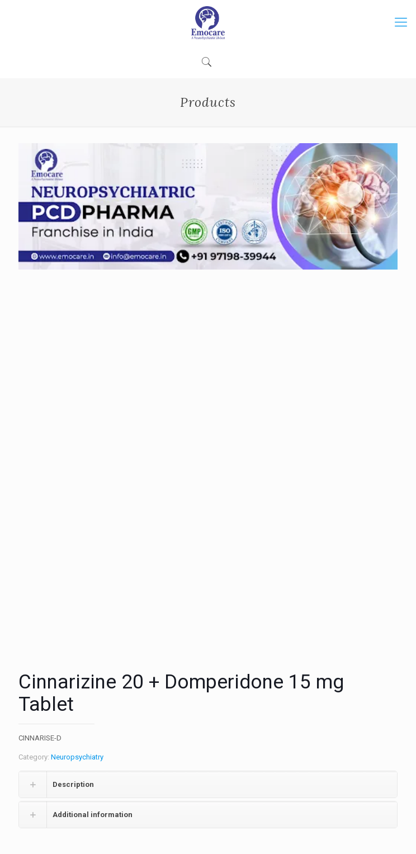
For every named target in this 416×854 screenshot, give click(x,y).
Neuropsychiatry (77, 757)
